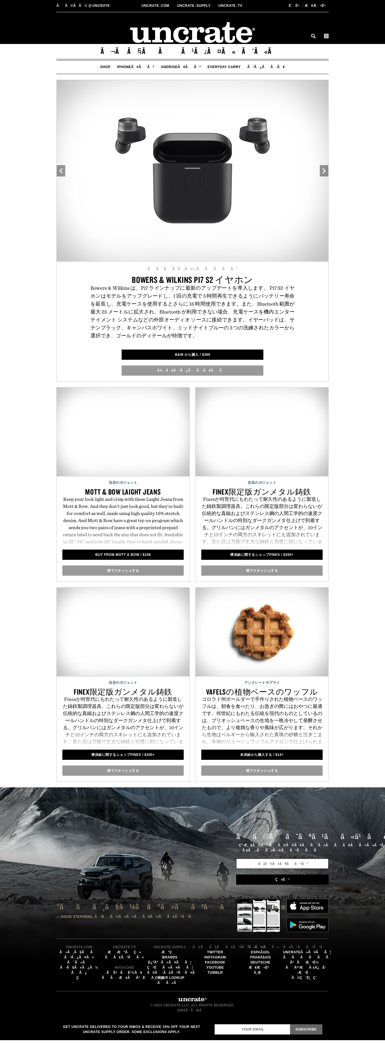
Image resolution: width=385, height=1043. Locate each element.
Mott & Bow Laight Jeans (123, 492)
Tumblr (215, 973)
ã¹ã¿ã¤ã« (208, 51)
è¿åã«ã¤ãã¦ (169, 962)
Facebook (215, 962)
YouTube (215, 968)
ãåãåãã (309, 957)
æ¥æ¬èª (309, 6)
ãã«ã (169, 983)
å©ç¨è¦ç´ (305, 978)
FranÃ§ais (260, 957)
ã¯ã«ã (263, 51)
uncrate (83, 6)
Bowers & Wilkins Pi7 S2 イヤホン (192, 279)
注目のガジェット (123, 483)
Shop (105, 67)
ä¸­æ (260, 973)
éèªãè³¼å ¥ (124, 973)
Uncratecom (155, 6)
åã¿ (79, 973)
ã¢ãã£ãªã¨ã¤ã (174, 973)
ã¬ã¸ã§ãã (138, 51)
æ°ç (170, 952)
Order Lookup (170, 978)
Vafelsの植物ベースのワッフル (262, 692)
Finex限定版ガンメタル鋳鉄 (262, 492)
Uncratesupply (194, 6)
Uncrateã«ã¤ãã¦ (307, 952)
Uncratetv (230, 6)
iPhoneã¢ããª (135, 67)
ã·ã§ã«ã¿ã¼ (79, 968)
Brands (169, 957)
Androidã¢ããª (181, 67)
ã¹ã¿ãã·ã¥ (266, 67)
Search (313, 36)
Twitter (215, 952)
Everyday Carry (224, 67)
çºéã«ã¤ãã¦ (170, 968)
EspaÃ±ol (260, 952)
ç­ (79, 978)
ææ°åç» (124, 952)
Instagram (215, 957)
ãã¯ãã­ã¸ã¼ (170, 269)
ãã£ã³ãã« (124, 957)
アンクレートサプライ (262, 683)
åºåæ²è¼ (306, 962)
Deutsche (260, 962)
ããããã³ (217, 269)
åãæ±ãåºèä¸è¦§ (133, 978)
